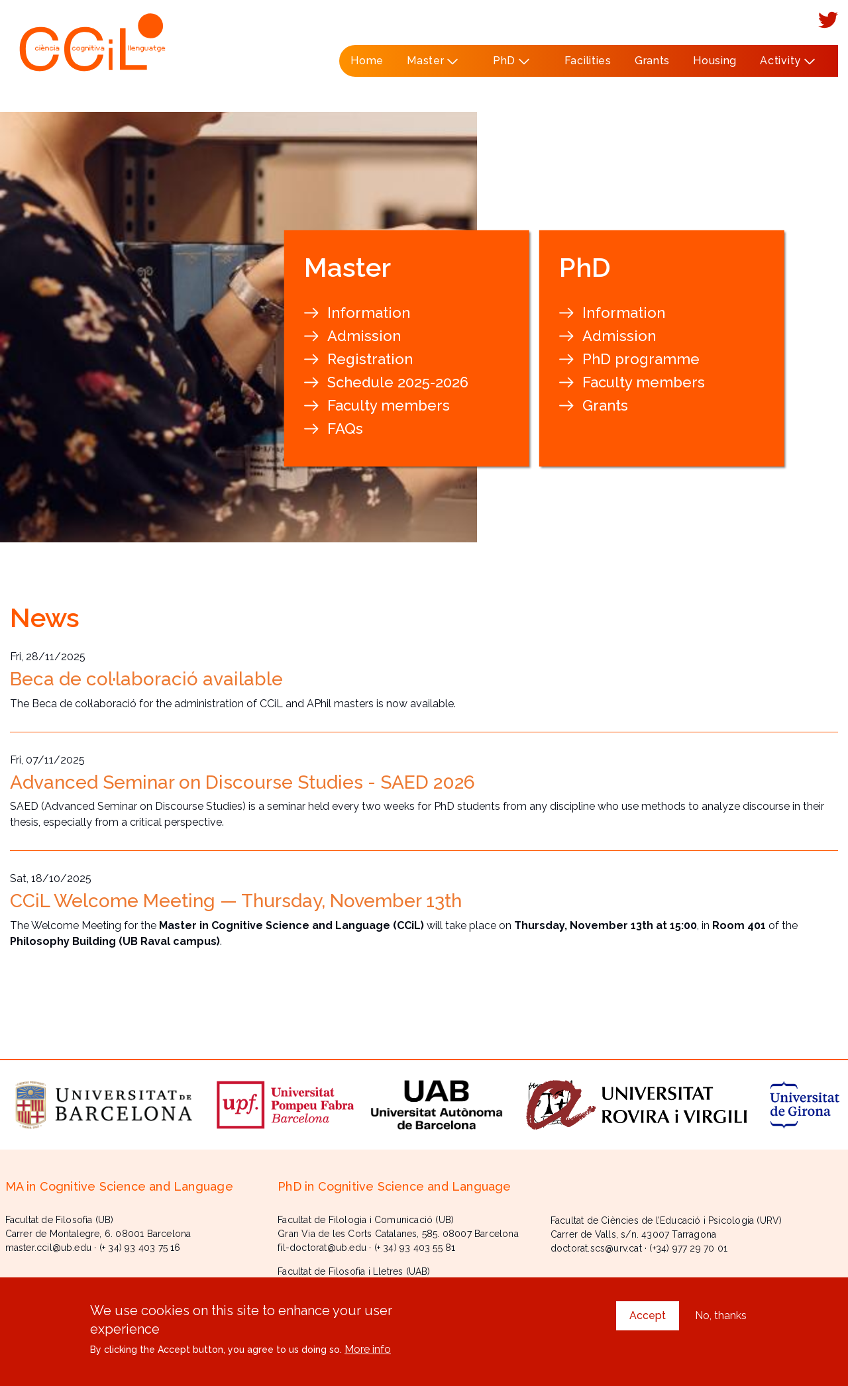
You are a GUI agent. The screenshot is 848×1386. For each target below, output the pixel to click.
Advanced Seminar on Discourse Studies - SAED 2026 (242, 782)
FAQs (345, 428)
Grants (652, 60)
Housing (715, 60)
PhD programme (641, 359)
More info (367, 1353)
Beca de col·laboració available (146, 679)
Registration (370, 359)
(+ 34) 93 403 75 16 (140, 1247)
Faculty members (388, 405)
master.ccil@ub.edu (48, 1247)
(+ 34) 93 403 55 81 (415, 1247)
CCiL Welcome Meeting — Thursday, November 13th (236, 901)
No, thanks (721, 1319)
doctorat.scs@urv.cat (596, 1248)
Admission (364, 335)
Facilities (587, 60)
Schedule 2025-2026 (397, 382)
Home (367, 60)
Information (368, 312)
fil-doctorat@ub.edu (322, 1247)
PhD (507, 65)
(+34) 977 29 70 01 (688, 1248)
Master (429, 65)
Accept (647, 1319)
